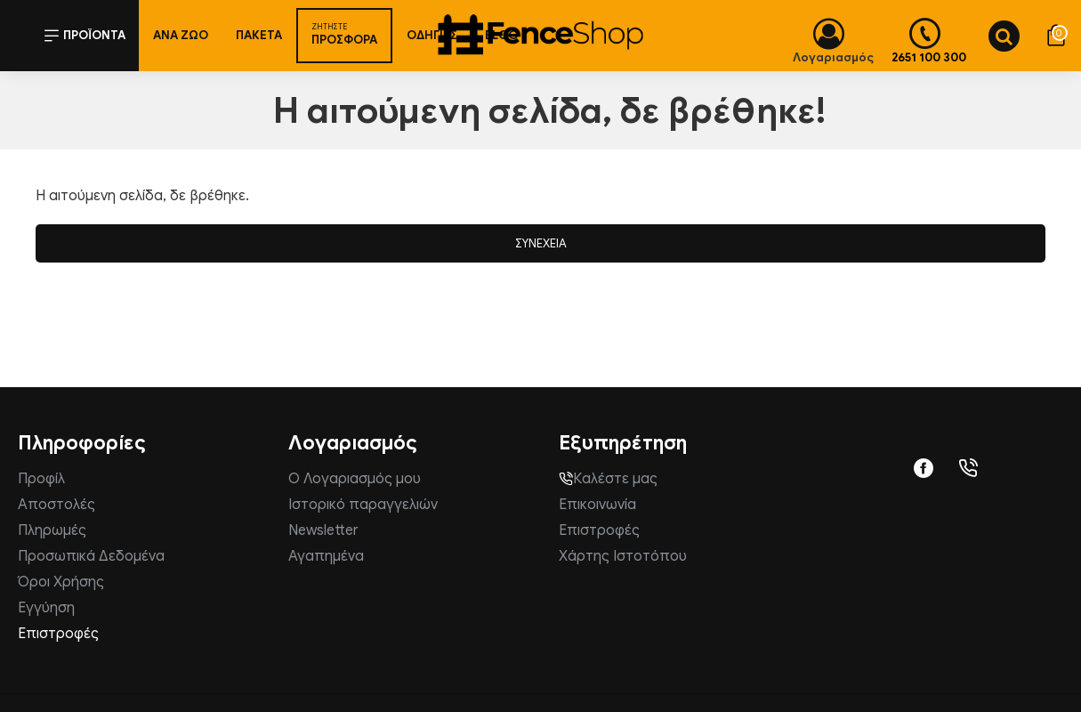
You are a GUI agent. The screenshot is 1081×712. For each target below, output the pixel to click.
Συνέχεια (541, 243)
